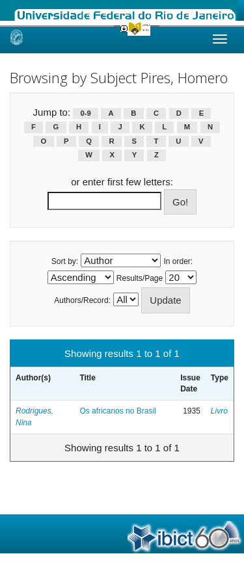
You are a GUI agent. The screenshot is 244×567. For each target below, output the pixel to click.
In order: (178, 261)
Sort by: (64, 261)
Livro (219, 410)
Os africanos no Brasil (117, 410)
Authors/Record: (82, 300)
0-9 (86, 113)
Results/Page (139, 278)
